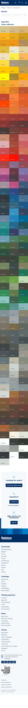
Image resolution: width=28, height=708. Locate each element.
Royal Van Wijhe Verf (6, 687)
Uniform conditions (6, 684)
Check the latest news (14, 485)
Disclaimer (4, 680)
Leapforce (12, 691)
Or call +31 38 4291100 (13, 505)
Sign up (14, 522)
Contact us (14, 502)
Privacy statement (6, 682)
